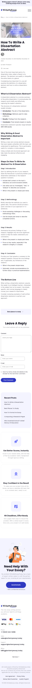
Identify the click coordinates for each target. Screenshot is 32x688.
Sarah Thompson (6, 64)
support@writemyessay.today (12, 644)
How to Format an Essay (12, 413)
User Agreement (10, 676)
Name (2, 355)
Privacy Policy (21, 676)
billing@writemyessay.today (11, 650)
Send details (16, 585)
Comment (3, 333)
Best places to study (11, 408)
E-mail (2, 363)
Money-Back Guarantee (10, 679)
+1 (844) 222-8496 (8, 632)
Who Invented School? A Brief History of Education (14, 422)
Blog (2, 17)
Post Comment (8, 380)
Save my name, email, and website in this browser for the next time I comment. (15, 373)
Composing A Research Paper (14, 417)
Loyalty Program (24, 679)
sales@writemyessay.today (11, 638)
